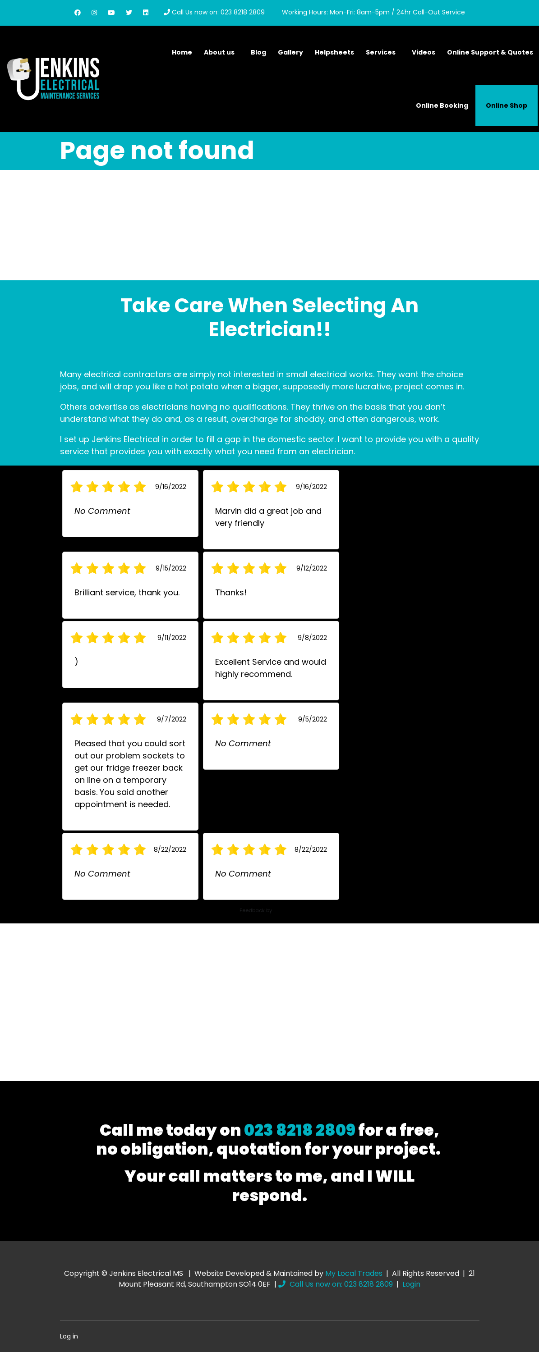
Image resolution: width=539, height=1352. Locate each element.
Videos (423, 52)
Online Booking (442, 105)
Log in (69, 1336)
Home (182, 52)
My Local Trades (353, 1273)
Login (411, 1284)
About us (219, 52)
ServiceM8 (286, 910)
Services (381, 52)
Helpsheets (334, 52)
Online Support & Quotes (490, 52)
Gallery (290, 52)
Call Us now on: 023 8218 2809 (214, 12)
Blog (258, 52)
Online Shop (506, 105)
